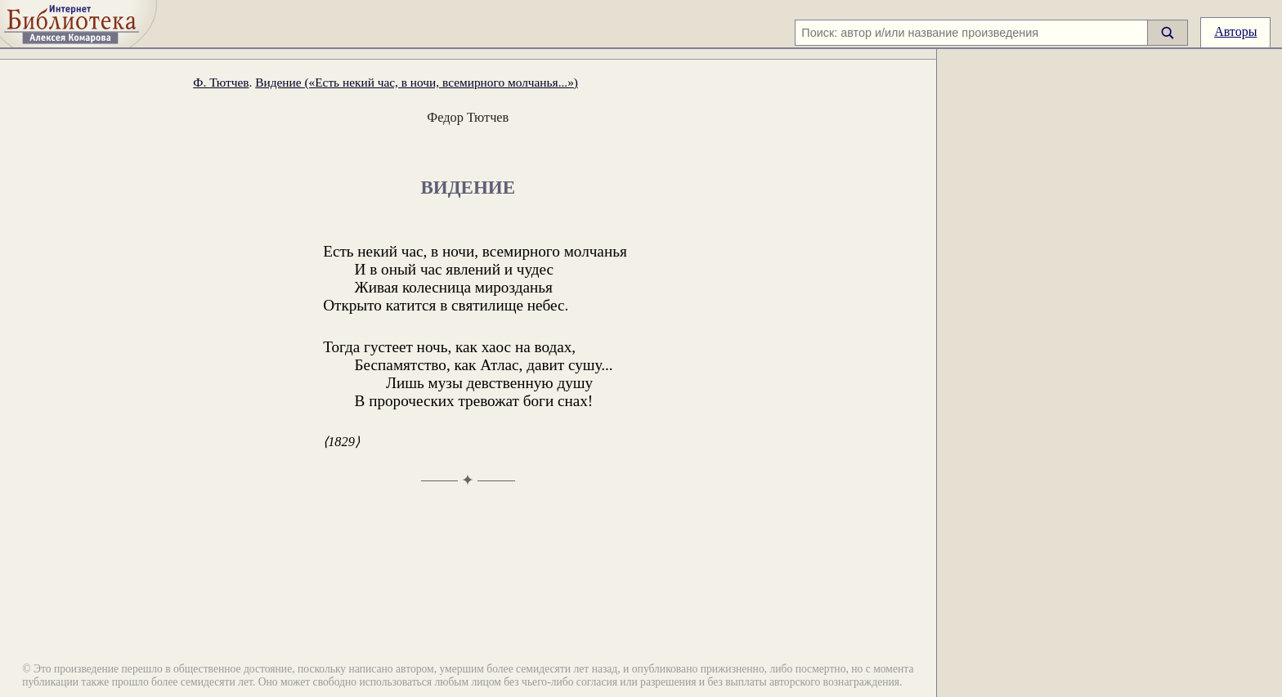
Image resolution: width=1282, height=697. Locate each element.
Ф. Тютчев (221, 82)
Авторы (1235, 31)
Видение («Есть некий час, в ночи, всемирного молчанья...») (416, 82)
